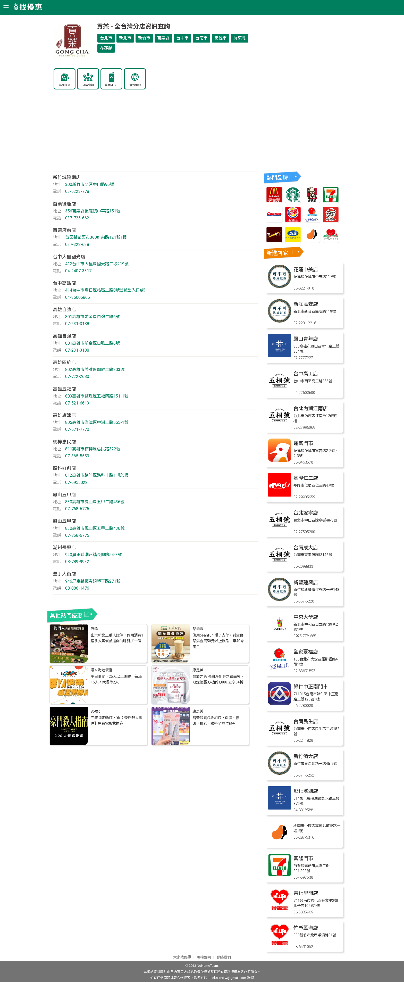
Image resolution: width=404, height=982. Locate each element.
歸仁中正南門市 (310, 687)
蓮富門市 (303, 443)
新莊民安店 (305, 304)
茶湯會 (197, 629)
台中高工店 (305, 374)
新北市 (125, 38)
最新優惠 (64, 85)
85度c (95, 711)
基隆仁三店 (305, 478)
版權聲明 (204, 957)
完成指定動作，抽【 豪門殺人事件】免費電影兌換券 (116, 721)
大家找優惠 (182, 957)
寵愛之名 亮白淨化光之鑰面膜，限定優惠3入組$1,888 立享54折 (218, 679)
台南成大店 (305, 548)
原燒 (94, 629)
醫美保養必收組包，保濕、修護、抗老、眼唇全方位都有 (215, 721)
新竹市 (144, 38)
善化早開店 (305, 893)
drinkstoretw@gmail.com (227, 978)
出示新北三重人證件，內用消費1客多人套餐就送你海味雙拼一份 (117, 638)
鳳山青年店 (305, 339)
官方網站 (135, 85)
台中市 (182, 38)
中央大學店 (305, 617)
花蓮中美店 (305, 270)
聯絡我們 (223, 957)
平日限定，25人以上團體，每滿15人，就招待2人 (116, 679)
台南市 (201, 38)
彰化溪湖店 (305, 791)
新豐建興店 (305, 582)
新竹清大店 (305, 756)
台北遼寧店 (305, 513)
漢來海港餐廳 (101, 670)
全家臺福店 (305, 652)
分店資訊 (88, 85)
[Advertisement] (155, 134)
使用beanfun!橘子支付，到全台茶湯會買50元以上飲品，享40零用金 (218, 641)
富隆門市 (303, 858)
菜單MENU (112, 85)
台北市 (106, 38)
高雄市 (220, 38)
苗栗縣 (163, 38)
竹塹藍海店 (305, 928)
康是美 (197, 670)
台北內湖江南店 (310, 408)
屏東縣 (239, 38)
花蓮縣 (106, 48)
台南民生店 (305, 721)
